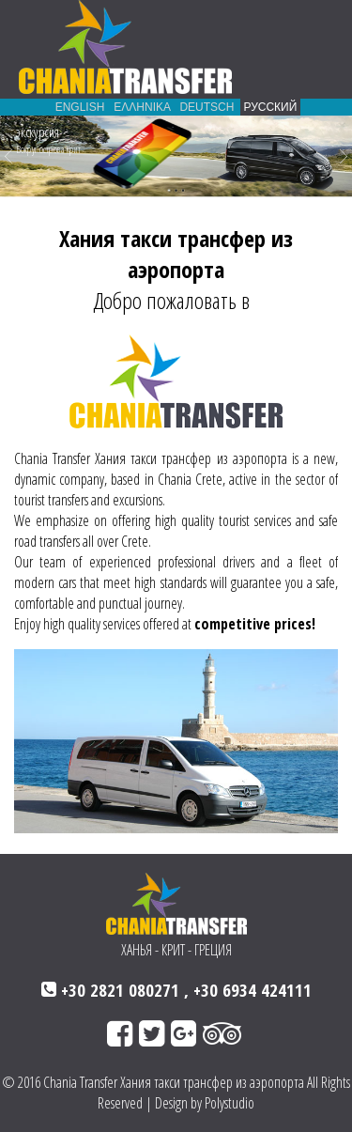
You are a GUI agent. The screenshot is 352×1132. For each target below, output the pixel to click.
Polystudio (229, 1103)
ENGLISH (79, 107)
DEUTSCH (206, 107)
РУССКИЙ (270, 107)
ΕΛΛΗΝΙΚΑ (142, 107)
